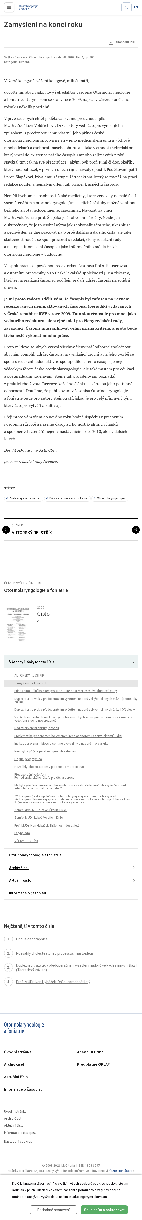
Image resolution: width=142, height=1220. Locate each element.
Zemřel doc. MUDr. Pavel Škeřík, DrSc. (40, 810)
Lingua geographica (28, 759)
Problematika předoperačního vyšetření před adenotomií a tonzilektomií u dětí (68, 736)
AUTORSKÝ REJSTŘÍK (32, 532)
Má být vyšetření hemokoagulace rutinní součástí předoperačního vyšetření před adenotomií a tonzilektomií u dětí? (70, 787)
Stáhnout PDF (121, 42)
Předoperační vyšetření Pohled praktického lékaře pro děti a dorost (44, 776)
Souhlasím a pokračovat (104, 1210)
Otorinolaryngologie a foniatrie (35, 855)
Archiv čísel (19, 868)
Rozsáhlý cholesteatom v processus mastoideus (49, 767)
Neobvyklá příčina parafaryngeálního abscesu (46, 751)
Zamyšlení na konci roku (31, 683)
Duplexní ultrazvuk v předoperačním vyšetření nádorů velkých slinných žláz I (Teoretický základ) (75, 700)
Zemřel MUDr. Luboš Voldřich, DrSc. (39, 817)
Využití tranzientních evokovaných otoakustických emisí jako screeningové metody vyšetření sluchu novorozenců (73, 719)
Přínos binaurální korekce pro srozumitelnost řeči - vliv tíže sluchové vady (65, 691)
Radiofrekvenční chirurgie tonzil (36, 728)
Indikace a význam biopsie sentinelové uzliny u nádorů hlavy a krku (61, 743)
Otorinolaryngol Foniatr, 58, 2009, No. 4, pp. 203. (62, 57)
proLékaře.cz (25, 9)
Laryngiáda (22, 833)
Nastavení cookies (18, 1141)
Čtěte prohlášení (120, 1171)
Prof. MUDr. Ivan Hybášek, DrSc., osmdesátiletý (46, 825)
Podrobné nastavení (53, 1210)
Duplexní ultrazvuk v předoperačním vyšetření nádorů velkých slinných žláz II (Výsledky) (75, 709)
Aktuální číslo (20, 880)
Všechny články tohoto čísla (32, 662)
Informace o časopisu (27, 893)
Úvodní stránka (18, 1052)
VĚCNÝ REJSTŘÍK (26, 841)
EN (136, 7)
